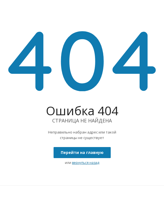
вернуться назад (85, 162)
